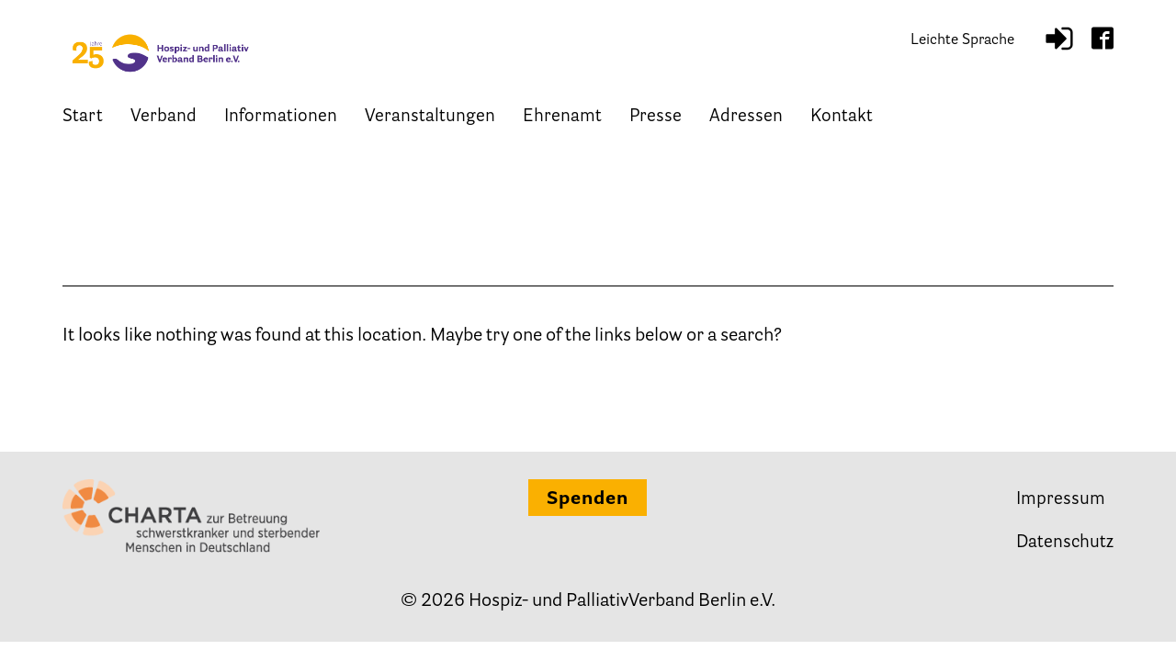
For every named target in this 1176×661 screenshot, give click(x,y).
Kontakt (841, 126)
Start (82, 126)
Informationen (280, 126)
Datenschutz (1065, 543)
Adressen (746, 126)
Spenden (587, 499)
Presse (655, 126)
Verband (163, 126)
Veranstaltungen (430, 126)
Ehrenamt (562, 126)
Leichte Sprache (962, 46)
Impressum (1060, 500)
